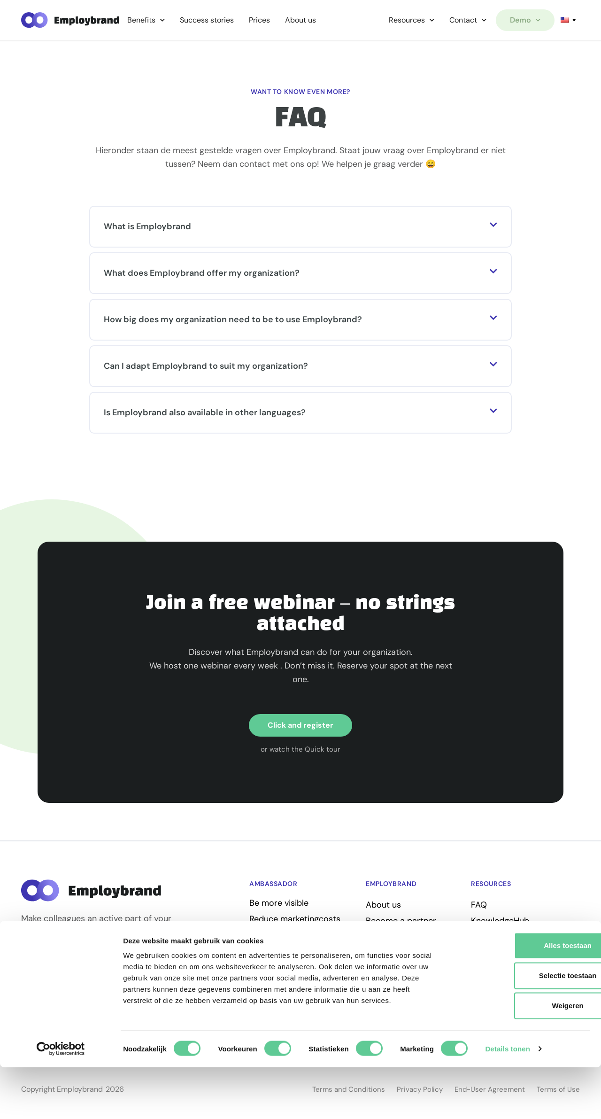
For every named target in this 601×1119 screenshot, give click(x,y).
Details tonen (507, 1100)
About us (300, 20)
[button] (300, 228)
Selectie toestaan (523, 1027)
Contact (467, 20)
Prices (259, 20)
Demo (525, 20)
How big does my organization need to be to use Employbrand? (233, 320)
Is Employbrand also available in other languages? (205, 414)
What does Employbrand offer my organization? (202, 274)
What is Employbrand (147, 227)
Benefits (146, 20)
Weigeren (522, 1057)
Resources (411, 20)
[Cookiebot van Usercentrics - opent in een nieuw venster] (61, 1101)
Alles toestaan (523, 997)
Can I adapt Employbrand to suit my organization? (206, 367)
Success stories (207, 20)
